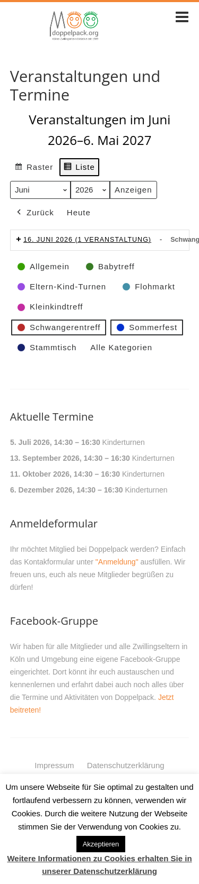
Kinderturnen (123, 442)
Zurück (34, 213)
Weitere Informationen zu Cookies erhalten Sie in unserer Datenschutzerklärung (99, 865)
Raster (33, 168)
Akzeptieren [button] (101, 844)
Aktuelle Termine (52, 416)
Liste (79, 168)
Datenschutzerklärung (126, 765)
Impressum (54, 765)
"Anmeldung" (117, 562)
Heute (79, 212)
